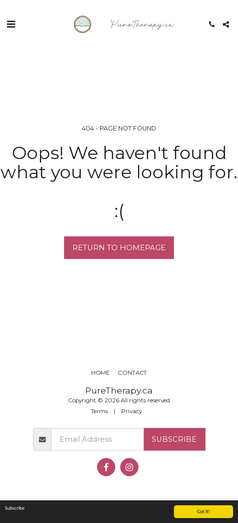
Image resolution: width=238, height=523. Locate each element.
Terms (99, 411)
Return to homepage (119, 247)
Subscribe (174, 439)
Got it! (203, 511)
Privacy (131, 411)
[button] (10, 24)
